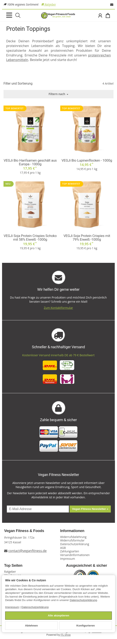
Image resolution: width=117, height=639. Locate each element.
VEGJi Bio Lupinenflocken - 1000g (86, 160)
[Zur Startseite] (58, 15)
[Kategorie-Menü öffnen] (9, 15)
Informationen (72, 531)
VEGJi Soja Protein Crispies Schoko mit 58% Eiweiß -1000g (30, 237)
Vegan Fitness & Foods (24, 531)
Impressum (12, 607)
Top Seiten (13, 566)
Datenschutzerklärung (83, 600)
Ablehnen (31, 625)
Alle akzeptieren (58, 615)
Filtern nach (59, 94)
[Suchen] (18, 15)
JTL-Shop (66, 635)
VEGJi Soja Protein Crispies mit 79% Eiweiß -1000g (87, 237)
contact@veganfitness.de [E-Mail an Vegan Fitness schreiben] (27, 550)
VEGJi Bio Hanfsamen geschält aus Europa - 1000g (30, 162)
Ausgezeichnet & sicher (86, 566)
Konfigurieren (85, 625)
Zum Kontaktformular (58, 308)
